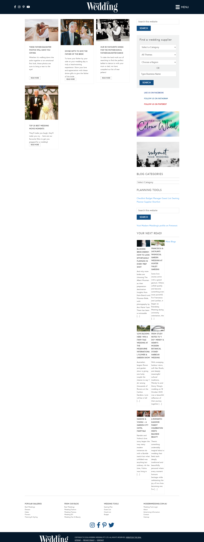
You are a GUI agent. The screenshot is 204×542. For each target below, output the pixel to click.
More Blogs (171, 241)
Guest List (166, 198)
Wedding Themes (70, 512)
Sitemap (146, 517)
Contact (146, 514)
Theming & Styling (31, 517)
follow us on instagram (156, 98)
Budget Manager (153, 198)
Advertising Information (152, 512)
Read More (35, 78)
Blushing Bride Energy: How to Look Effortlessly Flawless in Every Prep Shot (143, 258)
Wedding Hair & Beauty (72, 517)
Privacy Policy (88, 540)
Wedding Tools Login (151, 507)
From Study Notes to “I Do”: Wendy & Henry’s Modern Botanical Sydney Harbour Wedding (157, 346)
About (146, 509)
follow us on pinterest (155, 104)
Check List (107, 512)
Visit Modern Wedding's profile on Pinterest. (157, 225)
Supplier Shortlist (152, 202)
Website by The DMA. (133, 537)
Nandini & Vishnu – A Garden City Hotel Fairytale (142, 425)
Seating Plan (108, 507)
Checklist (141, 198)
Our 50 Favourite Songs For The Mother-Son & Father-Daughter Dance (111, 50)
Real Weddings (30, 507)
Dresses (27, 509)
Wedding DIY (68, 514)
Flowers (27, 514)
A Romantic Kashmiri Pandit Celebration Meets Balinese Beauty (157, 428)
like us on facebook (154, 93)
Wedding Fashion (70, 509)
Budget (106, 514)
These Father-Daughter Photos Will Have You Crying (40, 50)
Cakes (27, 512)
